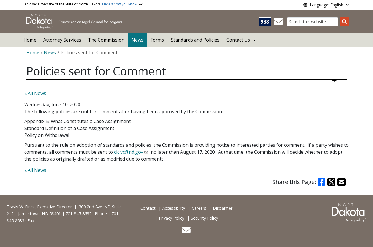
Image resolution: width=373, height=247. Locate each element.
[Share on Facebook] (321, 182)
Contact (148, 208)
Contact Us (238, 40)
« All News (35, 93)
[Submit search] (344, 21)
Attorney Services (62, 40)
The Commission (106, 40)
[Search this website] (312, 21)
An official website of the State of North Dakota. (80, 4)
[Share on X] (331, 182)
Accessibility (173, 208)
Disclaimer (222, 208)
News (137, 40)
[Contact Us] (278, 22)
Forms (157, 40)
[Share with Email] (341, 182)
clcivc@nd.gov (128, 152)
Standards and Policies (195, 40)
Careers (199, 208)
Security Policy (204, 218)
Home (29, 40)
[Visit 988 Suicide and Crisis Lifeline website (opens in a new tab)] (265, 21)
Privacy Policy (171, 218)
